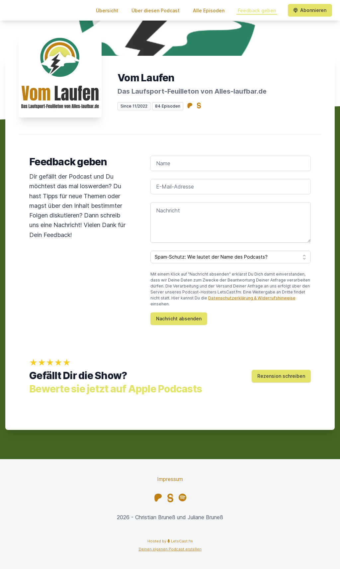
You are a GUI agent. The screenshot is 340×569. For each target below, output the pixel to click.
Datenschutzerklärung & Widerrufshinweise (252, 297)
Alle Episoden (208, 10)
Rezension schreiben (281, 376)
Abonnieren (310, 10)
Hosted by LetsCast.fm (170, 541)
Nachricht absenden (179, 318)
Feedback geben (257, 10)
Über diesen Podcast (155, 10)
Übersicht (107, 10)
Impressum (170, 479)
